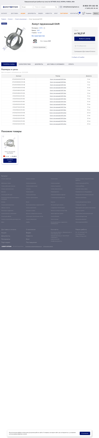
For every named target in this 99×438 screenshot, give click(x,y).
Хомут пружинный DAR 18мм (58, 110)
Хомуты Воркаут (55, 216)
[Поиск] (56, 7)
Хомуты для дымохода (81, 216)
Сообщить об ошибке (78, 57)
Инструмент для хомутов (57, 204)
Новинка (4, 23)
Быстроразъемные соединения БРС (35, 204)
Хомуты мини (54, 178)
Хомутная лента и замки (81, 189)
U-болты (28, 189)
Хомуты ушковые (55, 183)
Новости (48, 13)
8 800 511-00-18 (90, 6)
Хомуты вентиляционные (7, 204)
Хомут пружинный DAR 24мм (58, 124)
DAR (38, 30)
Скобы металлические (56, 189)
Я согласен (84, 433)
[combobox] (27, 7)
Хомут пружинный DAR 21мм (58, 115)
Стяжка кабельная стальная (8, 186)
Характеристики (25, 64)
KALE (58, 1)
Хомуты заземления (31, 207)
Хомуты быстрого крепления (8, 213)
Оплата (92, 51)
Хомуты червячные (6, 178)
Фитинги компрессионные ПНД (59, 210)
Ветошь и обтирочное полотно (34, 213)
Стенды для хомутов (80, 204)
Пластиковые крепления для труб (84, 213)
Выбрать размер (84, 38)
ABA (73, 1)
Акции (23, 13)
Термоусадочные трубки (57, 213)
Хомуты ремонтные (31, 194)
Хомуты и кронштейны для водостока (11, 219)
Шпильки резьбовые (80, 197)
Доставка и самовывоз (55, 64)
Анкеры (3, 202)
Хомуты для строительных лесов (34, 216)
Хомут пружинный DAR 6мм (58, 79)
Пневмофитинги (55, 191)
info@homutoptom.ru (71, 7)
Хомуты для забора (6, 216)
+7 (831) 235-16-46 (91, 8)
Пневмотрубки (30, 191)
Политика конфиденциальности (33, 246)
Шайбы (28, 222)
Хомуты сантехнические (7, 189)
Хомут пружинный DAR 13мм (58, 96)
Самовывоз (78, 51)
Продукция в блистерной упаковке (84, 194)
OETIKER (53, 1)
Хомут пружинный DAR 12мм (58, 93)
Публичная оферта (48, 246)
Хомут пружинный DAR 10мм (58, 87)
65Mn (41, 28)
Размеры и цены (9, 64)
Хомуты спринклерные (32, 197)
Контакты (73, 13)
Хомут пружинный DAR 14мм (58, 98)
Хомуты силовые (30, 178)
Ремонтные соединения (7, 210)
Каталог (4, 13)
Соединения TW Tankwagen (58, 207)
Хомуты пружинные (39, 47)
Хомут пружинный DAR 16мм (58, 104)
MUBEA (68, 1)
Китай (40, 32)
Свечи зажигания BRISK (81, 222)
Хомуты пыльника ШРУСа (82, 183)
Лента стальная (54, 219)
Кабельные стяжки (6, 183)
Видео (40, 13)
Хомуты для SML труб (6, 194)
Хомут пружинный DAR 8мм (58, 82)
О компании (31, 229)
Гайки (2, 222)
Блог (56, 13)
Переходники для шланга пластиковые (85, 207)
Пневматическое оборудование (83, 191)
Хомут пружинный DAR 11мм (58, 90)
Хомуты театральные (31, 219)
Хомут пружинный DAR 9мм (58, 85)
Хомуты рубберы (79, 186)
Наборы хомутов (5, 207)
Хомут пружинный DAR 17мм (58, 107)
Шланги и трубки (79, 210)
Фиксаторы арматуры (80, 219)
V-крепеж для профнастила (58, 197)
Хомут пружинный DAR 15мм (58, 101)
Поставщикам (31, 242)
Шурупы (53, 202)
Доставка (14, 13)
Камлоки (3, 191)
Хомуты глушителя (56, 186)
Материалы (5, 239)
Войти (96, 13)
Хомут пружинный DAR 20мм (58, 112)
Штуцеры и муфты (30, 210)
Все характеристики (38, 36)
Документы (32, 13)
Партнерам (64, 13)
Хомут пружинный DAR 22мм (58, 118)
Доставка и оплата (8, 229)
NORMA (63, 1)
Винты (27, 202)
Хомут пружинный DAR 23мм (58, 121)
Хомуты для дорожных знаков (83, 202)
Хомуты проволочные (31, 186)
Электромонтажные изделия (58, 194)
